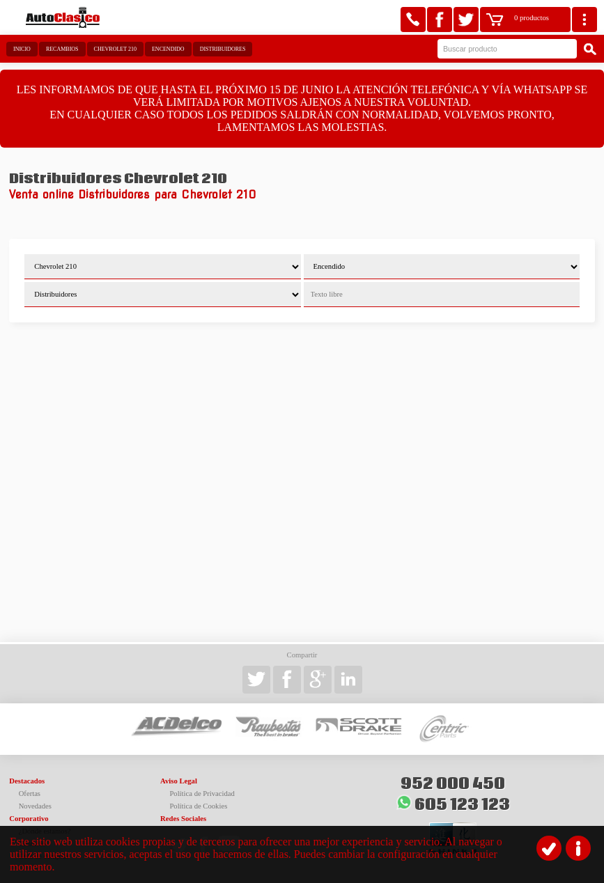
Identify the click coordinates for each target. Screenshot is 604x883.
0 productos (531, 18)
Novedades (35, 806)
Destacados (27, 781)
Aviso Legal (178, 781)
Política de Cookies (198, 806)
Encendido (168, 49)
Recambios (62, 49)
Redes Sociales (183, 818)
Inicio (22, 49)
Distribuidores (223, 49)
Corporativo (28, 818)
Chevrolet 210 (115, 49)
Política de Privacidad (202, 793)
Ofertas (29, 793)
